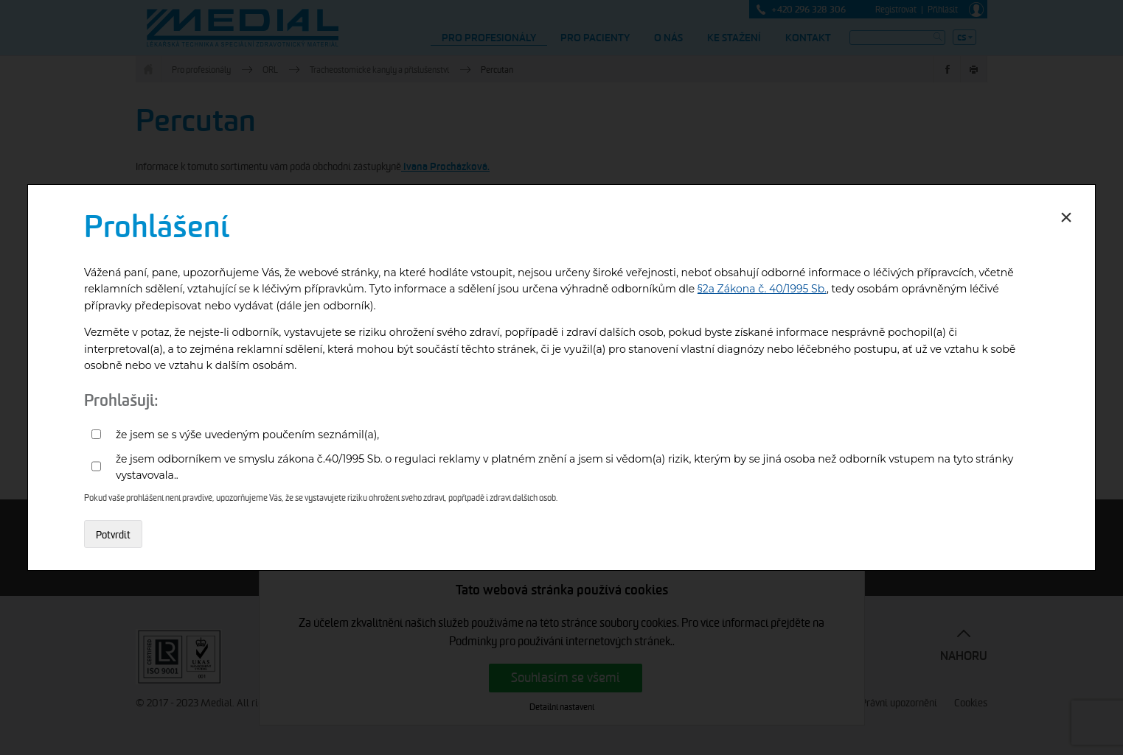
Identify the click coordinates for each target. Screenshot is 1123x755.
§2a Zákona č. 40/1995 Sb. (762, 288)
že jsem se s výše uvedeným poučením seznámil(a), (247, 434)
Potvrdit (113, 534)
